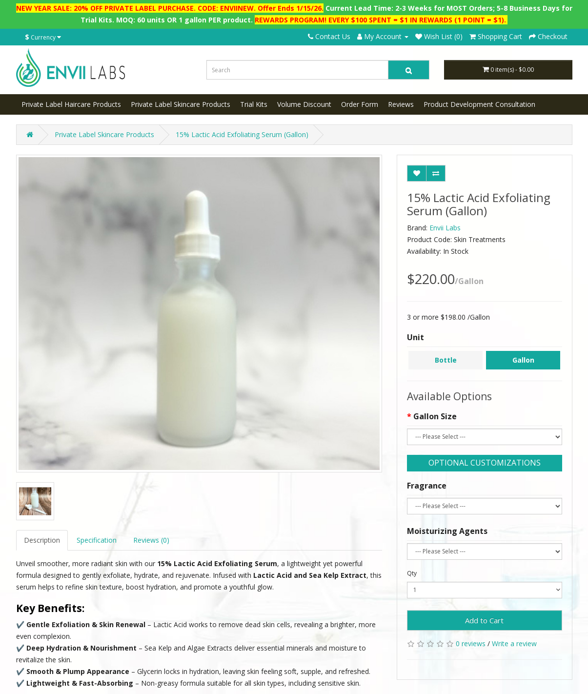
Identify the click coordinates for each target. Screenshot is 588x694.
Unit (415, 337)
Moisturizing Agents (447, 531)
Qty (412, 573)
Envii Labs (445, 227)
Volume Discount (304, 104)
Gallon (523, 360)
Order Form (359, 104)
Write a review (514, 643)
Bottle (446, 360)
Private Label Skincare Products (180, 104)
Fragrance (426, 485)
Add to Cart (484, 620)
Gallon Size (435, 416)
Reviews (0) (151, 540)
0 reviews (471, 643)
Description (42, 540)
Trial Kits (253, 104)
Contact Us (329, 36)
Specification (97, 540)
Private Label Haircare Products (71, 104)
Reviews (401, 104)
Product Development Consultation (479, 104)
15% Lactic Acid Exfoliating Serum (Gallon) (242, 134)
